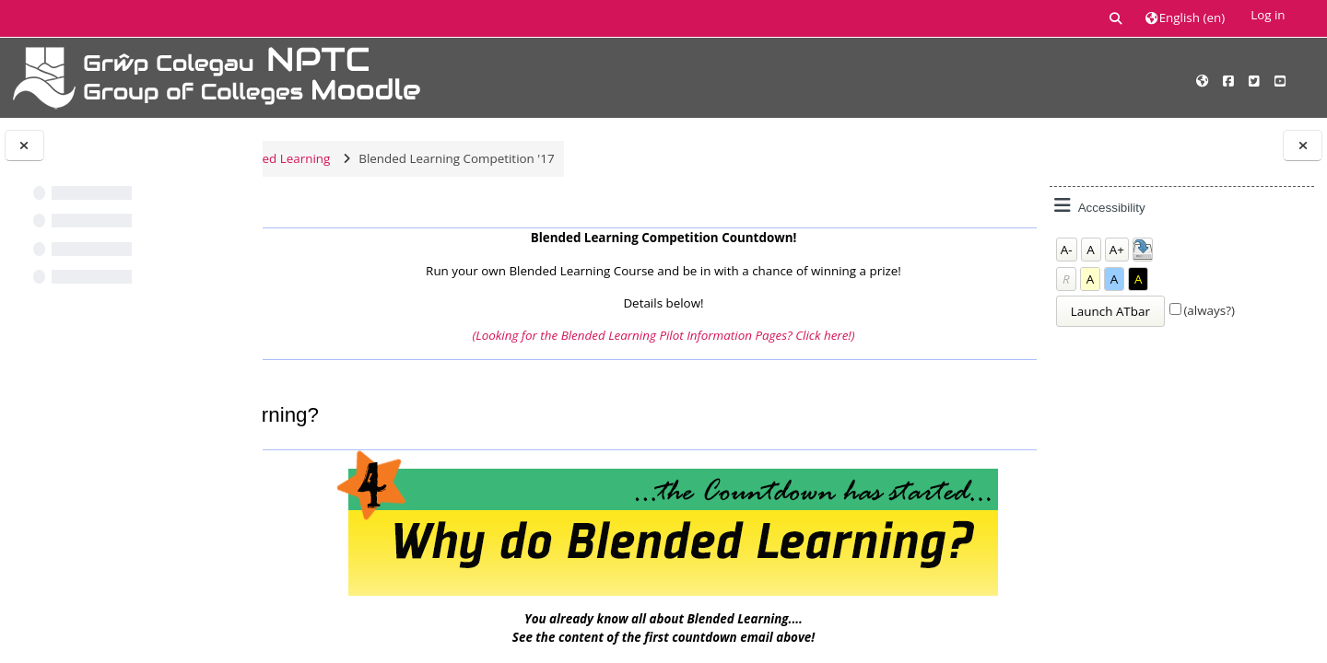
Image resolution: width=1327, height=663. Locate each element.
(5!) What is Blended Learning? (392, 384)
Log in (1268, 14)
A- (1067, 249)
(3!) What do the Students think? (902, 384)
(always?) (1208, 310)
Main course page (353, 218)
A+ (1117, 249)
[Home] (216, 76)
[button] (1116, 18)
